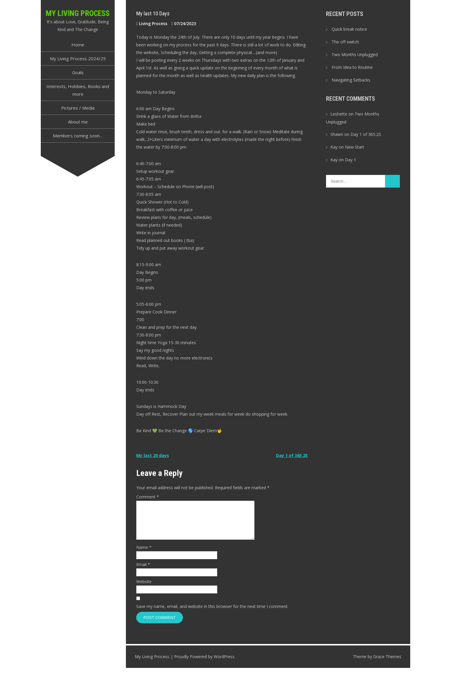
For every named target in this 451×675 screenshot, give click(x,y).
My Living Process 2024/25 (78, 58)
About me (78, 122)
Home (78, 45)
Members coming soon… (78, 136)
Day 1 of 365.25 (292, 455)
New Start (354, 147)
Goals (78, 72)
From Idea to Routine (352, 67)
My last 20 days (152, 455)
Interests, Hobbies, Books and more (77, 90)
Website (144, 588)
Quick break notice (349, 29)
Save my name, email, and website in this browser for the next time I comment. (212, 613)
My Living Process (78, 13)
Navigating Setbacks (351, 80)
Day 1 (350, 159)
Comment (147, 497)
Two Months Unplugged (355, 54)
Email (143, 571)
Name (144, 554)
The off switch (345, 42)
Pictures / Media (78, 108)
